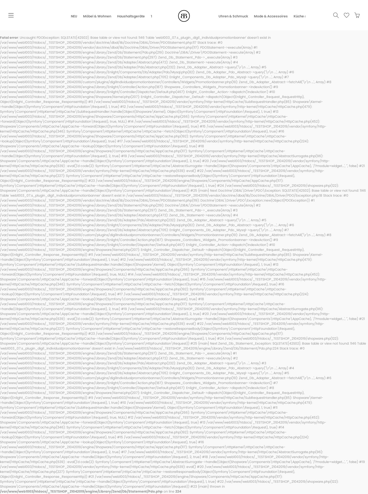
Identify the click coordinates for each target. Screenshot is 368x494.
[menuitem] (11, 16)
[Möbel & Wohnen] (94, 16)
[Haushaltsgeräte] (128, 16)
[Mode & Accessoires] (274, 16)
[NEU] (71, 16)
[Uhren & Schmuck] (236, 16)
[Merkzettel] (344, 16)
